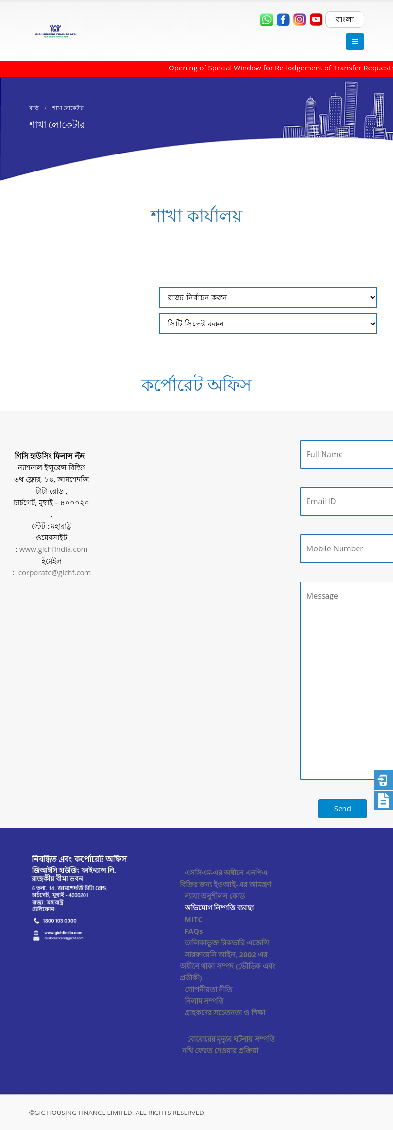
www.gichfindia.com (53, 549)
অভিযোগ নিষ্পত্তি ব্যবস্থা (219, 907)
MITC (194, 919)
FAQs (194, 931)
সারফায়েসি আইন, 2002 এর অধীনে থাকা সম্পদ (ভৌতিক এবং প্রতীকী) (227, 965)
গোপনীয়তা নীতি (209, 989)
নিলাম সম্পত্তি (204, 1001)
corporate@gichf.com (54, 572)
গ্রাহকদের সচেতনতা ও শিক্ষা (225, 1012)
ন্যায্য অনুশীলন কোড (215, 896)
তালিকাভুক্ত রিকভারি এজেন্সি (227, 942)
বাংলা (345, 19)
